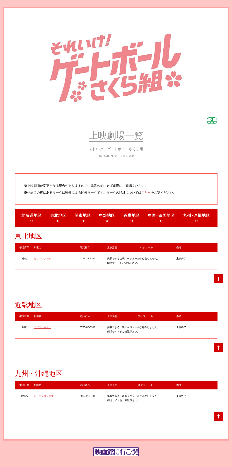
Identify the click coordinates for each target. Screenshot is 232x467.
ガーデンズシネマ (44, 396)
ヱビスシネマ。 (42, 327)
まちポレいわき (42, 258)
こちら (146, 192)
